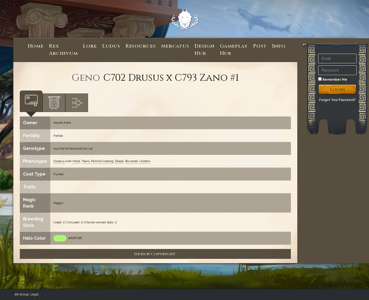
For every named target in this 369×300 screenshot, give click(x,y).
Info (279, 46)
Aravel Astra (62, 122)
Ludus (111, 46)
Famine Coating (102, 161)
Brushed (131, 161)
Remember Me (332, 79)
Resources (140, 46)
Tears (85, 161)
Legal (35, 294)
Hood (76, 161)
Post (260, 46)
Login (337, 90)
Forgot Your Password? (337, 100)
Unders (144, 161)
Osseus (59, 161)
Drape (119, 161)
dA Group (21, 294)
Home (36, 46)
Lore (90, 46)
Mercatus (175, 46)
